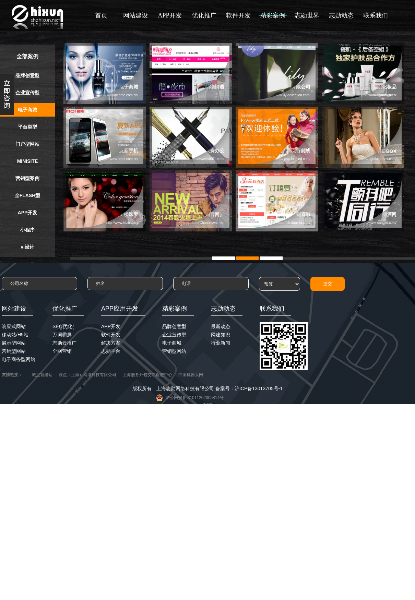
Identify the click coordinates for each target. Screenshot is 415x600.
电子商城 (27, 109)
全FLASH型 (27, 195)
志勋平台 (110, 351)
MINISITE (27, 161)
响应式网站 (14, 326)
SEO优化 (62, 326)
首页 (101, 15)
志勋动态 (341, 15)
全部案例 (27, 56)
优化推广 (204, 15)
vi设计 (27, 247)
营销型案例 (27, 178)
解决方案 (110, 343)
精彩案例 (272, 15)
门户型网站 (27, 144)
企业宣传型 (27, 92)
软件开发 (238, 15)
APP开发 (169, 15)
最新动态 (220, 326)
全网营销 (62, 351)
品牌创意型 (27, 75)
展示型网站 (14, 343)
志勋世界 (307, 15)
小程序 (27, 229)
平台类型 (27, 127)
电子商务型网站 (18, 359)
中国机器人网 (190, 374)
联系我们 (375, 15)
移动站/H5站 (15, 334)
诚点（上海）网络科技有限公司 (87, 374)
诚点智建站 (42, 374)
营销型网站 (14, 351)
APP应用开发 (119, 308)
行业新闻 (220, 343)
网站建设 (135, 15)
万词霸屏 (62, 334)
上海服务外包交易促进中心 (147, 374)
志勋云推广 (64, 343)
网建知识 (220, 334)
